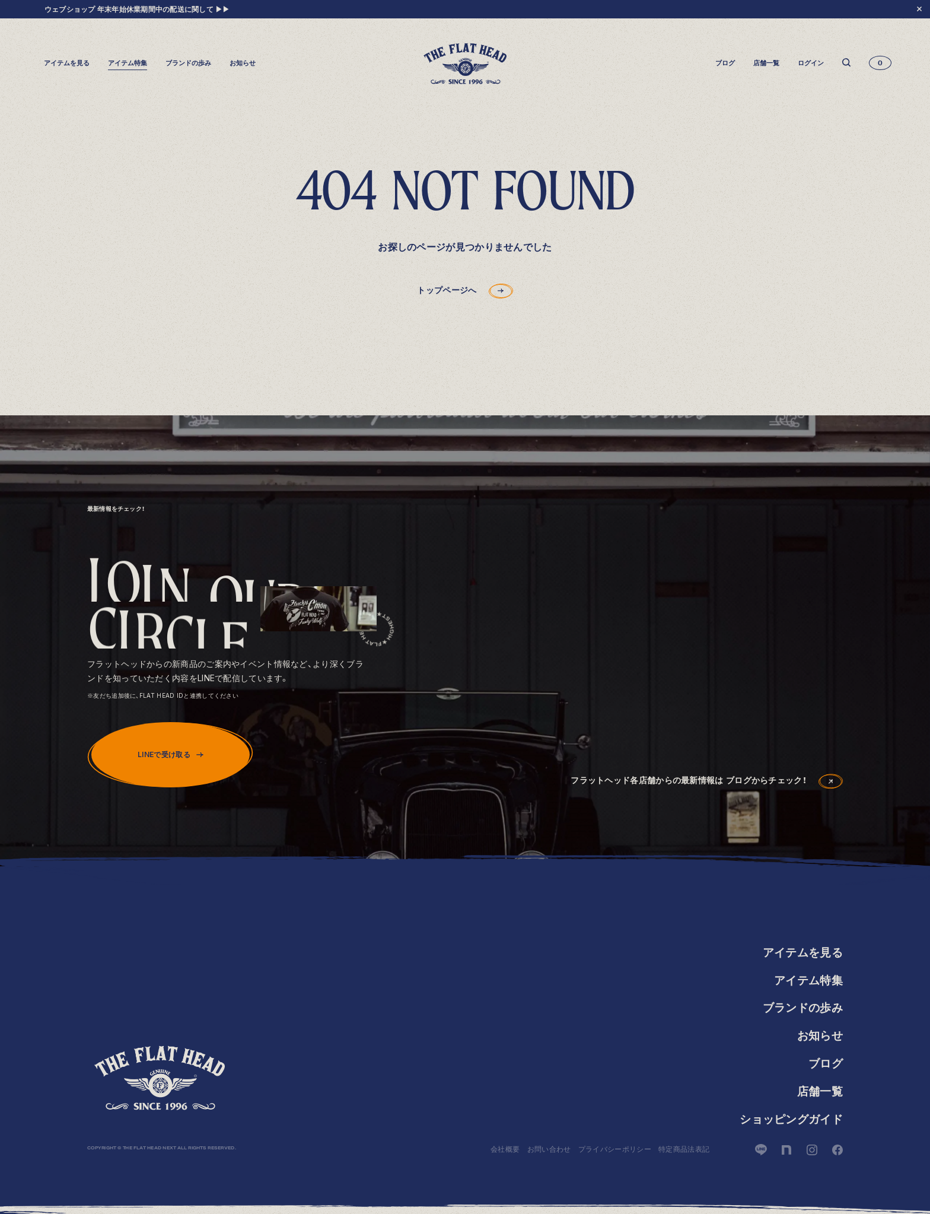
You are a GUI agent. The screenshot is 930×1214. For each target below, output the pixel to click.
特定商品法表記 (683, 1149)
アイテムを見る (803, 952)
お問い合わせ (549, 1149)
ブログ (725, 63)
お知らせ (243, 63)
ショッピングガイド (791, 1119)
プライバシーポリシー (614, 1149)
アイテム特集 (127, 63)
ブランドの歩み (188, 63)
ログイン (811, 63)
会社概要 (505, 1149)
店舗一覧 (766, 63)
